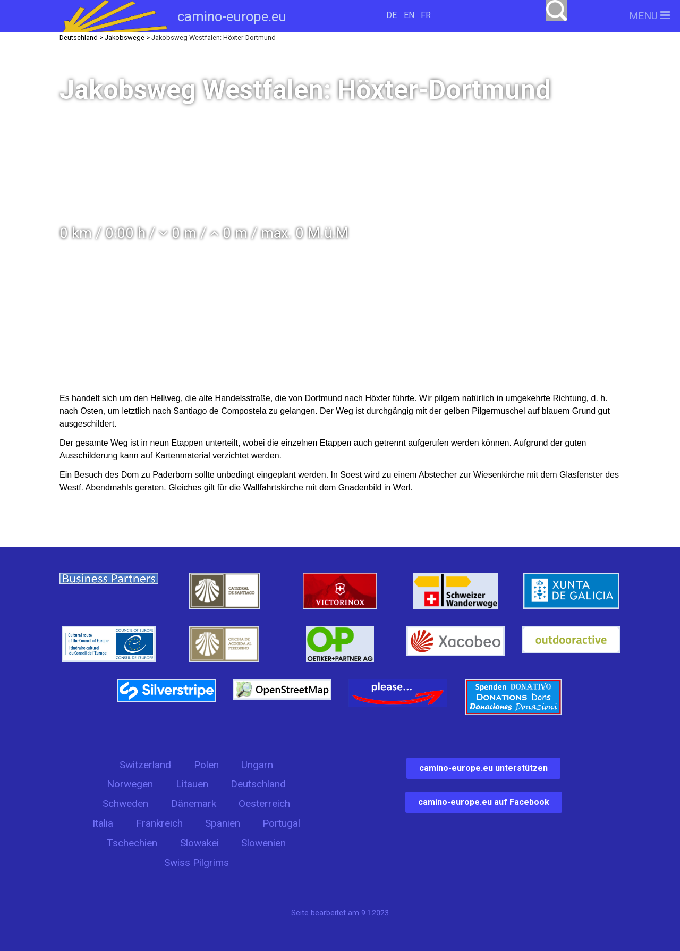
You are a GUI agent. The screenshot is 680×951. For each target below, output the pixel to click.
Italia (102, 823)
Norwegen (130, 784)
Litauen (192, 784)
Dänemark (193, 803)
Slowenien (263, 843)
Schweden (125, 803)
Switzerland (145, 765)
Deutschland (258, 784)
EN (409, 15)
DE (391, 15)
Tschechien (132, 843)
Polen (206, 765)
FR (426, 15)
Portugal (281, 823)
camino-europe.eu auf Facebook (483, 802)
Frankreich (159, 823)
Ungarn (257, 765)
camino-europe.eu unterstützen (483, 768)
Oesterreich (264, 803)
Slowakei (199, 843)
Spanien (222, 823)
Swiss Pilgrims (196, 862)
